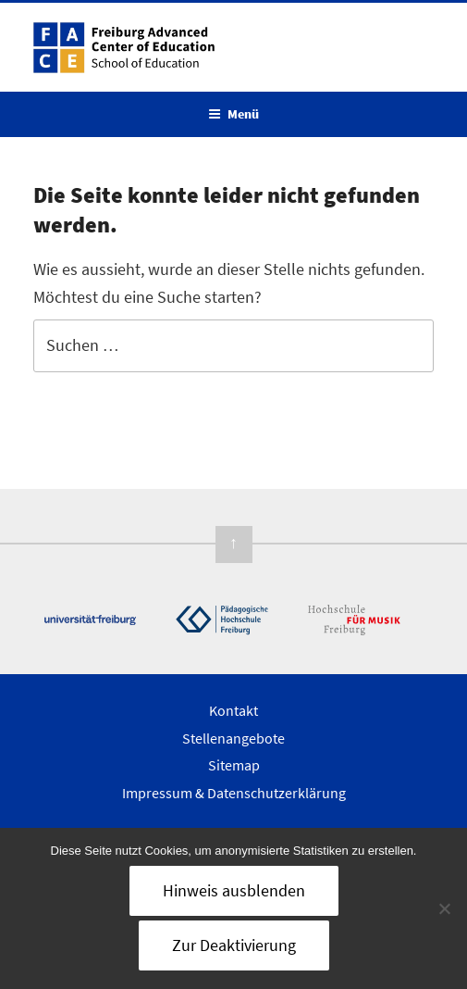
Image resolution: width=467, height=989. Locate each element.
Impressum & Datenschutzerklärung (234, 792)
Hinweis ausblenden (234, 890)
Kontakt (233, 710)
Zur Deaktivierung (234, 945)
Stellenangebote (233, 738)
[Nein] (444, 908)
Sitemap (234, 765)
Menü (233, 114)
